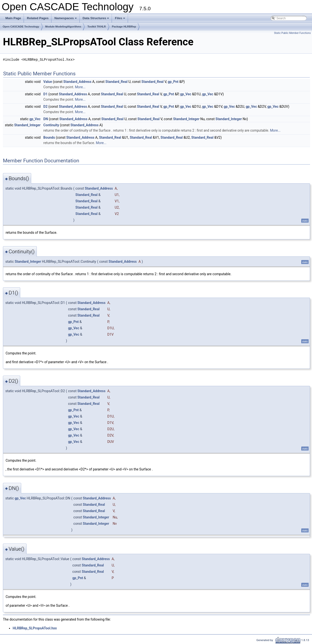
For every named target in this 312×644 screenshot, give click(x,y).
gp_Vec (185, 94)
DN (45, 119)
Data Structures (96, 19)
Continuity (51, 125)
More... (80, 87)
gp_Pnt (173, 82)
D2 (45, 106)
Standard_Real (116, 82)
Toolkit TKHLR (96, 26)
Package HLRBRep (124, 26)
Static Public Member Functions (292, 33)
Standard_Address (77, 82)
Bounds (49, 137)
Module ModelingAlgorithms (63, 26)
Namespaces (66, 19)
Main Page (13, 18)
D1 (45, 94)
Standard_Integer (186, 119)
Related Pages (38, 18)
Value (47, 82)
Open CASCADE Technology (21, 26)
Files (120, 19)
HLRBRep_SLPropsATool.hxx (35, 628)
